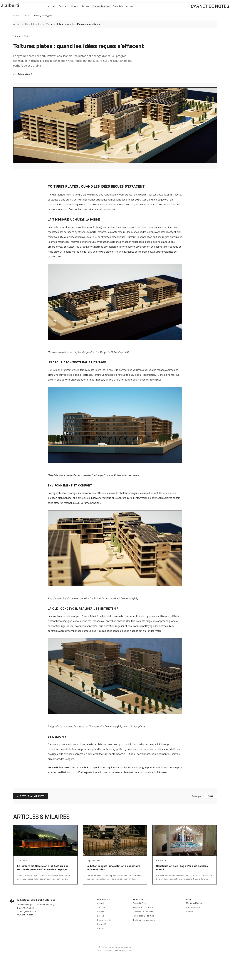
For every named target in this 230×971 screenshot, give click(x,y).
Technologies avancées (144, 920)
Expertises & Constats (143, 911)
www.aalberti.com (25, 914)
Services (63, 6)
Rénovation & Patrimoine (144, 915)
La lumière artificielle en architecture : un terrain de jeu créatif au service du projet (43, 867)
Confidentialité (193, 907)
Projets (75, 6)
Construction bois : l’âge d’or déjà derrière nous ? (182, 867)
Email (211, 796)
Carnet (26, 16)
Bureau (85, 6)
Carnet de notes (101, 6)
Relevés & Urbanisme (143, 907)
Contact (130, 6)
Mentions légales (194, 903)
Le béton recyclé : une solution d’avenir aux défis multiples (113, 867)
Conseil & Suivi (139, 903)
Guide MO (118, 6)
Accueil (51, 6)
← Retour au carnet (30, 796)
